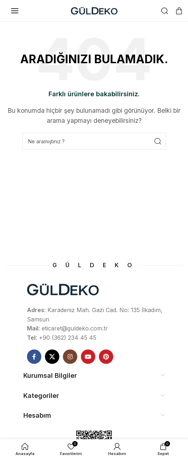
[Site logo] (94, 10)
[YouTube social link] (88, 356)
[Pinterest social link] (106, 356)
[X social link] (52, 356)
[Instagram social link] (70, 356)
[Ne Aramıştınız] (164, 11)
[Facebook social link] (34, 356)
